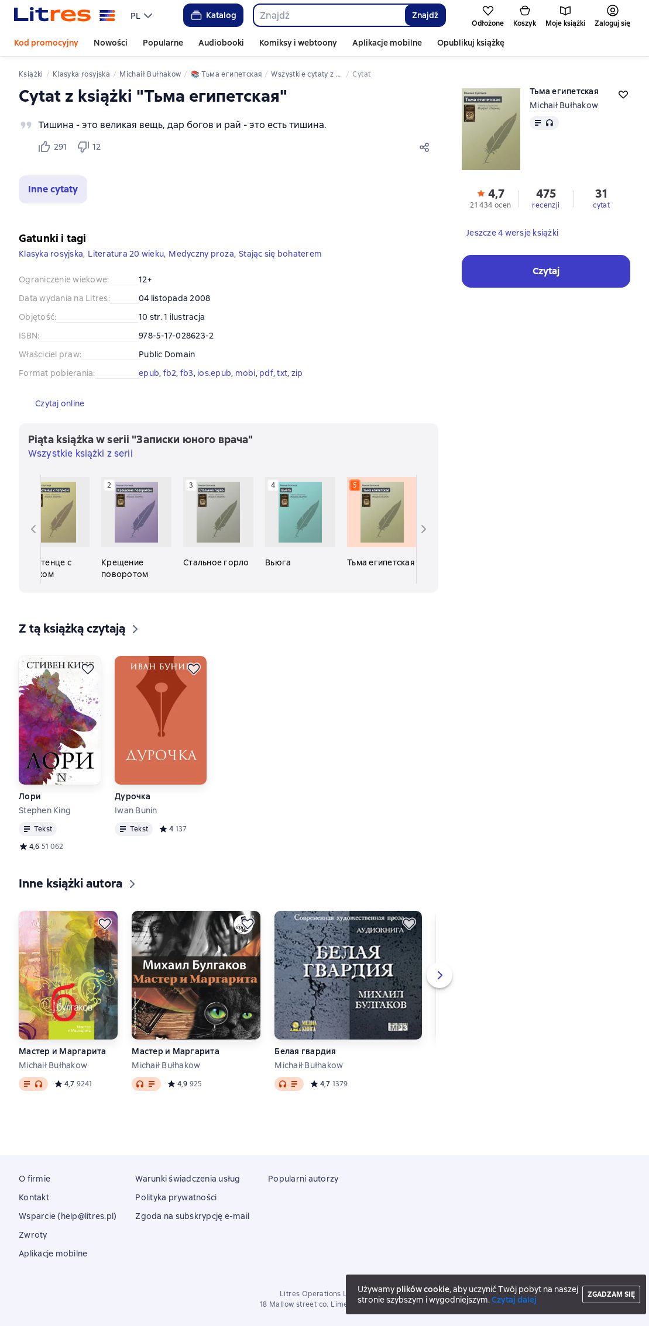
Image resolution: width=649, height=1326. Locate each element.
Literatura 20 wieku (126, 253)
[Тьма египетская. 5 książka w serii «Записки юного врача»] (382, 522)
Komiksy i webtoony (298, 42)
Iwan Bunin (136, 810)
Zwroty (33, 1235)
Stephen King (45, 810)
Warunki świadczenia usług (187, 1178)
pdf (266, 373)
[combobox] (329, 15)
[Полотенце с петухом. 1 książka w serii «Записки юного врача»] (54, 528)
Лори (30, 796)
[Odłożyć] (88, 669)
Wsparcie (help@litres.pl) (67, 1216)
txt (282, 373)
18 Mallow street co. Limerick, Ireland (324, 1304)
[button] (53, 189)
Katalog (212, 15)
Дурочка (132, 796)
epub (149, 373)
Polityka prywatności (176, 1197)
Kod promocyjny (46, 42)
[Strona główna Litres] (64, 15)
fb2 (170, 373)
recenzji (545, 205)
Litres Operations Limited (324, 1294)
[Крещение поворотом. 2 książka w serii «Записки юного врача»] (136, 528)
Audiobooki (221, 42)
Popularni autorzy (303, 1178)
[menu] (142, 15)
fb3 (187, 373)
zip (297, 373)
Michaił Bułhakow (564, 105)
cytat (601, 205)
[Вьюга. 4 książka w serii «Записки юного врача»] (300, 522)
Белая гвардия (305, 1051)
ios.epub (214, 373)
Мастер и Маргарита (63, 1051)
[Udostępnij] (426, 147)
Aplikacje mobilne (387, 42)
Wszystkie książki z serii (80, 453)
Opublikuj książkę (470, 42)
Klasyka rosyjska (51, 253)
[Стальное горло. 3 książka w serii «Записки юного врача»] (218, 522)
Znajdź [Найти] (425, 15)
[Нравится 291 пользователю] (52, 147)
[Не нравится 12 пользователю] (89, 147)
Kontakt (34, 1197)
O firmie (34, 1178)
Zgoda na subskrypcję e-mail (192, 1216)
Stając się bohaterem (280, 253)
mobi (245, 373)
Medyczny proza (201, 253)
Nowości (111, 42)
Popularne (163, 42)
